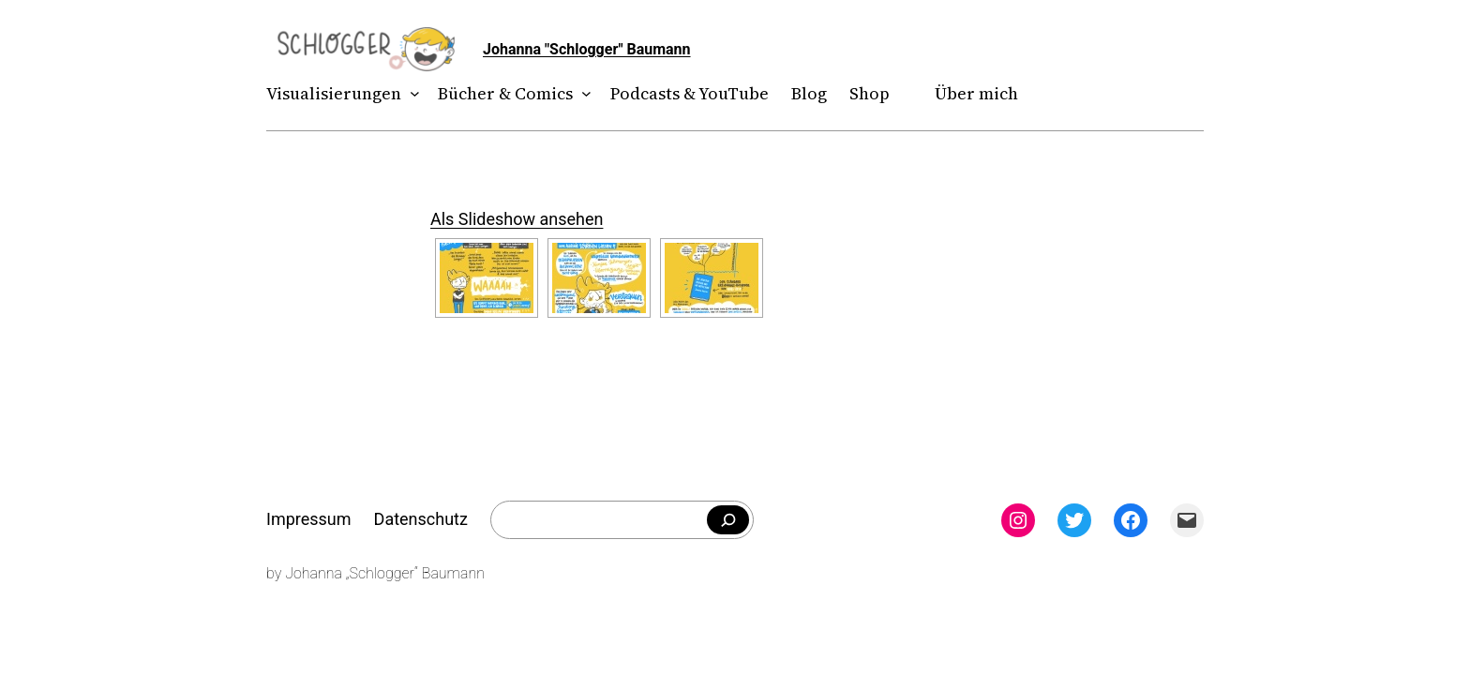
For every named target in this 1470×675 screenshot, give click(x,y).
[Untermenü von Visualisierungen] (411, 94)
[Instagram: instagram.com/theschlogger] (1018, 520)
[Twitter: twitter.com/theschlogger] (1074, 520)
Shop (869, 93)
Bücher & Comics (505, 93)
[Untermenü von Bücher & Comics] (583, 94)
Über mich (976, 93)
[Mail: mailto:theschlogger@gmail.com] (1187, 520)
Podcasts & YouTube (689, 93)
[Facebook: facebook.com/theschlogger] (1131, 520)
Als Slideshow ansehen (516, 219)
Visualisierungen (333, 93)
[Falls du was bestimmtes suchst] (728, 520)
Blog (809, 93)
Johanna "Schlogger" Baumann (587, 49)
